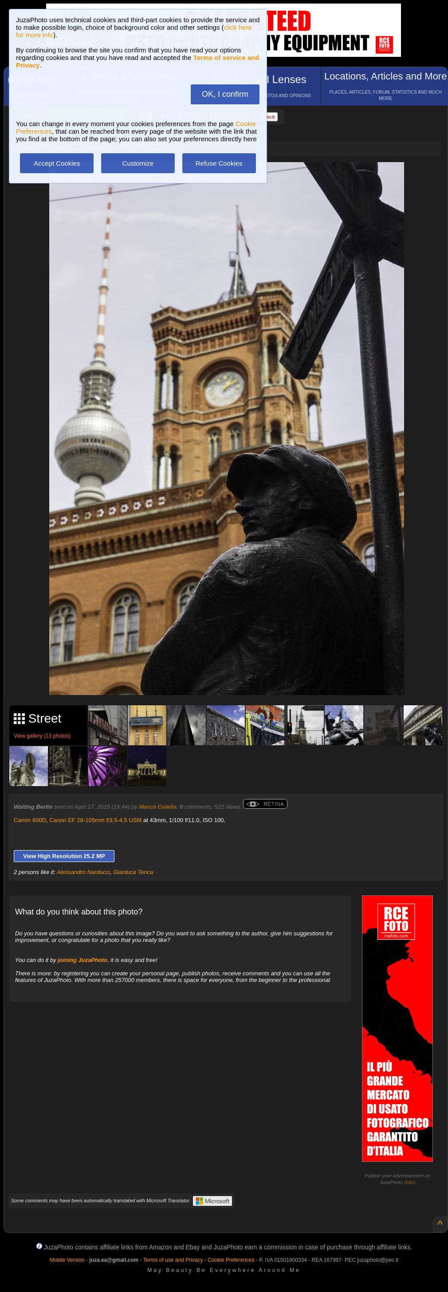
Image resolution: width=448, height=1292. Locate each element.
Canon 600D (30, 820)
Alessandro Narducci (83, 872)
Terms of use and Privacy (173, 1260)
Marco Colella (158, 806)
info (410, 1182)
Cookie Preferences (231, 1260)
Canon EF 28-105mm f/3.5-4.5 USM (95, 820)
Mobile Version (67, 1260)
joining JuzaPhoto (82, 960)
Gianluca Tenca (133, 872)
